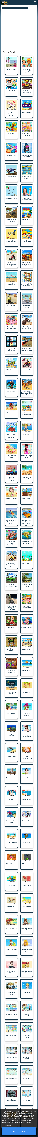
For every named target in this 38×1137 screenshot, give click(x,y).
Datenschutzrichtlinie (7, 1125)
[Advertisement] (19, 29)
